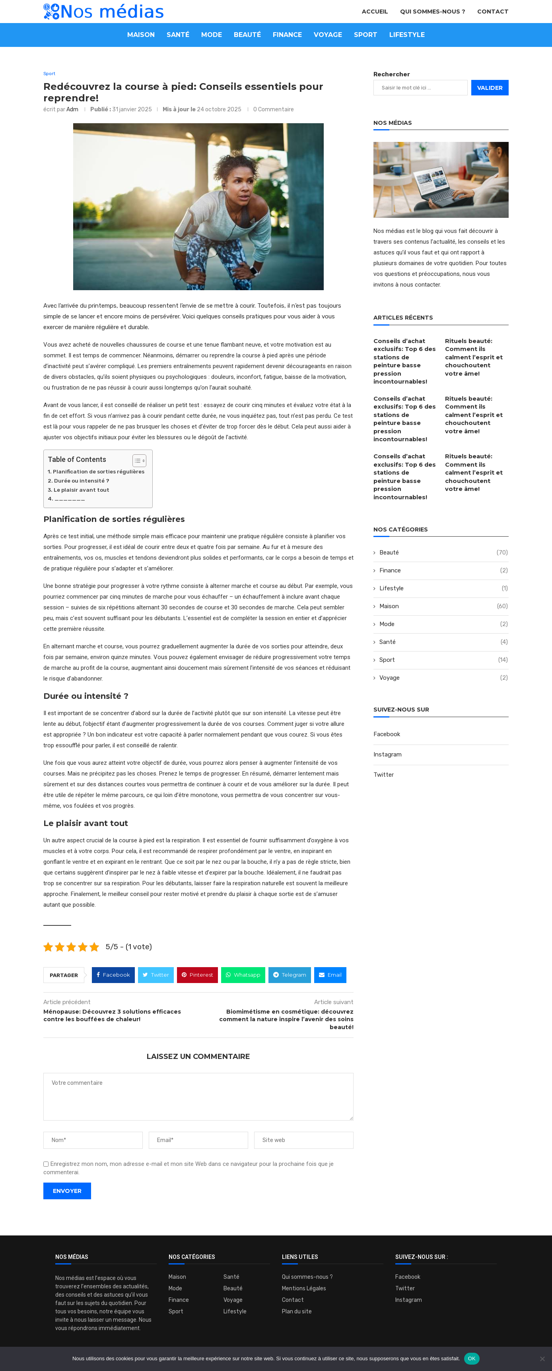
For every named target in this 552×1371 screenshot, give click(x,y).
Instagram (387, 724)
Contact (493, 11)
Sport (365, 35)
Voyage (328, 35)
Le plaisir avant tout (81, 490)
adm (72, 110)
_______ (69, 499)
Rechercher (391, 74)
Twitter (383, 744)
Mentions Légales (304, 1289)
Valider (490, 87)
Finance (287, 35)
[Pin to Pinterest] (197, 975)
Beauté (247, 35)
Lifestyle (407, 35)
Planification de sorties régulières (98, 472)
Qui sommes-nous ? (432, 11)
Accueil (375, 11)
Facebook (386, 704)
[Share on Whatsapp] (243, 975)
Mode (211, 35)
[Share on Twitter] (156, 975)
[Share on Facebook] (113, 975)
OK (472, 1358)
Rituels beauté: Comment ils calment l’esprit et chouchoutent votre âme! (476, 356)
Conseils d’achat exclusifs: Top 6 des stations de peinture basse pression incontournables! (404, 356)
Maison (141, 35)
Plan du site (297, 1312)
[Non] (542, 1359)
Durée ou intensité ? (81, 481)
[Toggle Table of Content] (135, 461)
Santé (178, 35)
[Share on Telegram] (289, 975)
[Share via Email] (330, 975)
